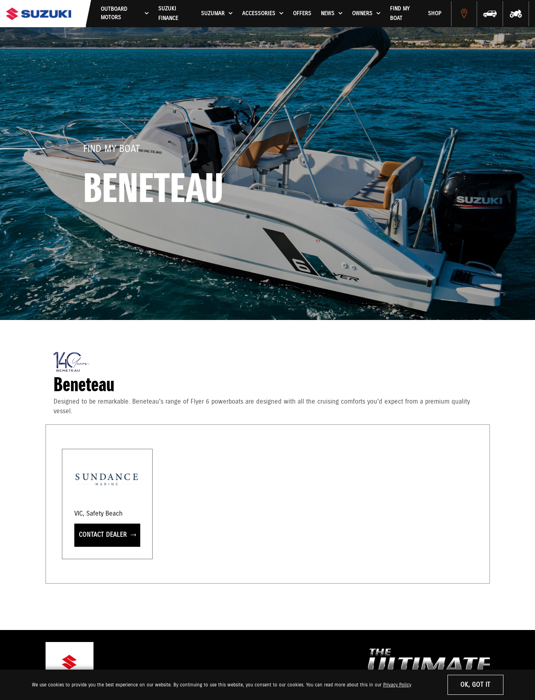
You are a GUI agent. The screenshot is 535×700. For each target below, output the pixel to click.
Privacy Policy (397, 685)
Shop (434, 13)
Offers (302, 13)
